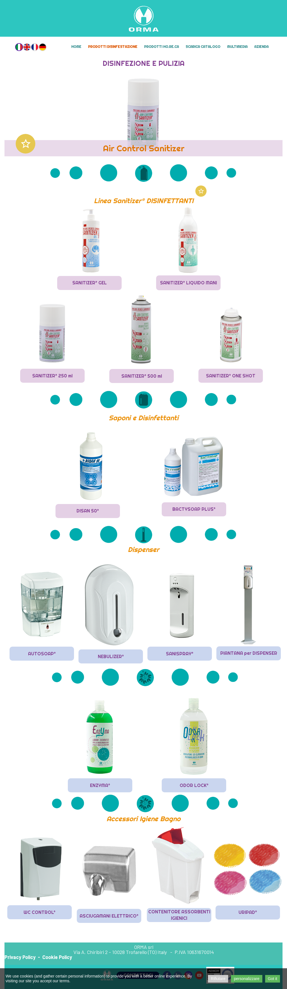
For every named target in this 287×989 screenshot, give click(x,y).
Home (76, 47)
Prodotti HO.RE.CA (161, 47)
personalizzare (246, 978)
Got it (272, 978)
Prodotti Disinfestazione (112, 47)
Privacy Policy (20, 957)
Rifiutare (218, 978)
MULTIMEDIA (237, 47)
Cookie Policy (57, 957)
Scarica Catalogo (203, 47)
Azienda (261, 47)
